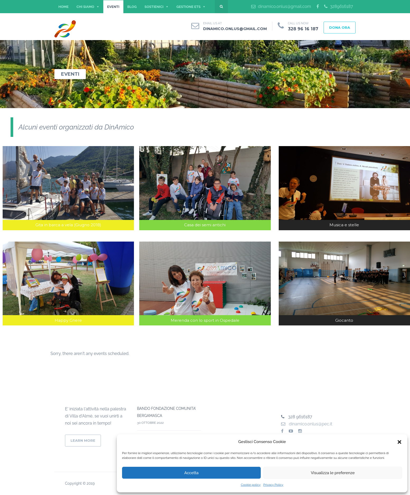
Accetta (191, 472)
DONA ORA (339, 27)
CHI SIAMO (85, 7)
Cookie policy (250, 485)
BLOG (132, 7)
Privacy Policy (273, 485)
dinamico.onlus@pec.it (306, 423)
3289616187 (338, 6)
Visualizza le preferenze (333, 472)
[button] (399, 442)
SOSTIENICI (154, 7)
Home (63, 7)
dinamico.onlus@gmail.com (281, 6)
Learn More (83, 440)
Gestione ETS (188, 7)
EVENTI (113, 7)
